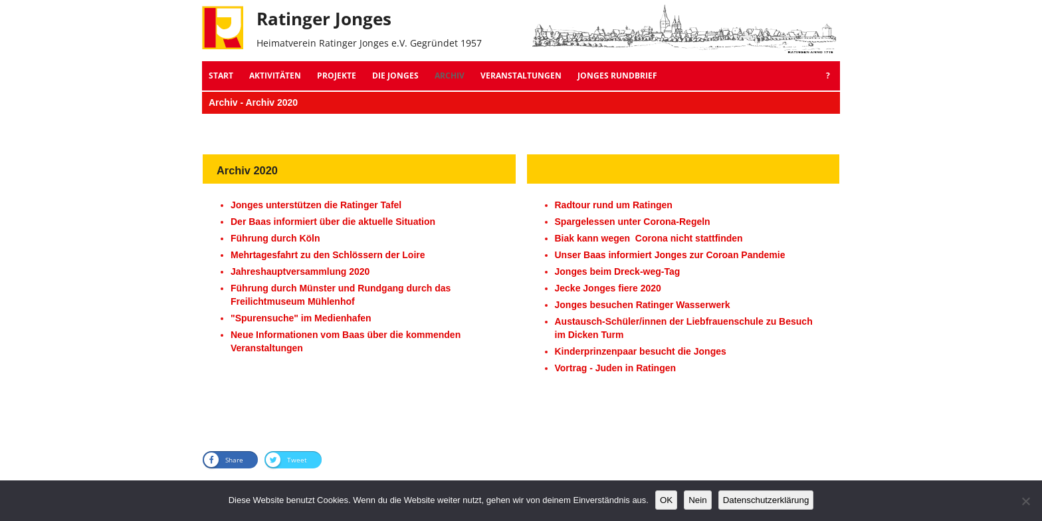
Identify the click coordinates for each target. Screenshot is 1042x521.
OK (666, 500)
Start (221, 75)
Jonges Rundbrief (617, 75)
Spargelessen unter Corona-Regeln (632, 221)
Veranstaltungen (521, 75)
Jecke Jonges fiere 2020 (608, 288)
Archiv (450, 75)
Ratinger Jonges (324, 19)
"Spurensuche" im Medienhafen (301, 318)
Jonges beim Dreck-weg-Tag (617, 271)
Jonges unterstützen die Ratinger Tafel (316, 205)
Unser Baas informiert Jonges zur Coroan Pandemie (670, 255)
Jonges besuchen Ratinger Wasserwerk (642, 304)
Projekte (336, 75)
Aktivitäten (275, 75)
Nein (697, 500)
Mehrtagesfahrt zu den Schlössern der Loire (328, 255)
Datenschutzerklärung (766, 500)
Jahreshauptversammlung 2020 (300, 271)
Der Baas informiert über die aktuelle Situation (333, 221)
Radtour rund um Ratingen (614, 205)
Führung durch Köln (275, 238)
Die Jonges (395, 75)
